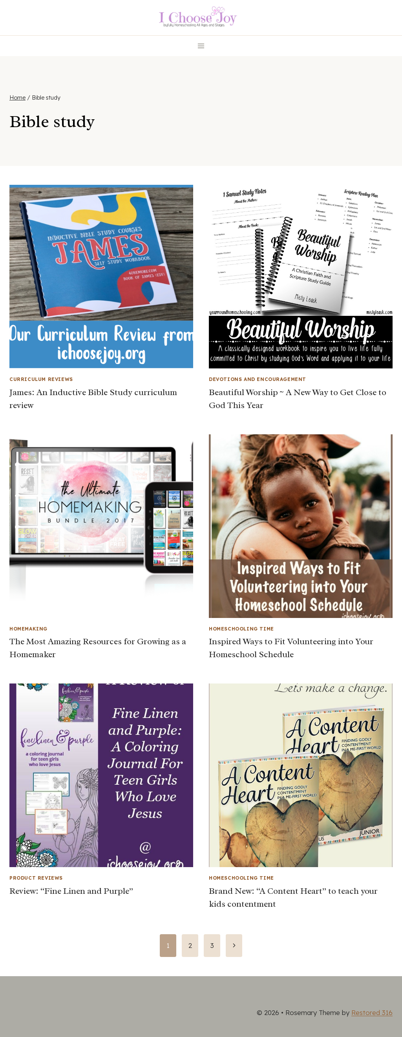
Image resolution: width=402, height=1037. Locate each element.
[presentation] (101, 276)
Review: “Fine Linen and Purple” (71, 891)
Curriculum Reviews (41, 379)
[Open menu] (201, 46)
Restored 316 (372, 1012)
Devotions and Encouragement (257, 379)
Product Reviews (36, 878)
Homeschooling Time (241, 629)
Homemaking (28, 629)
